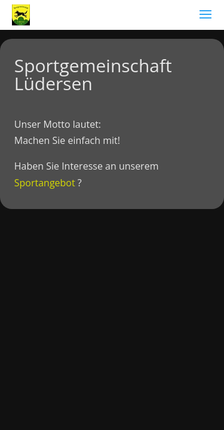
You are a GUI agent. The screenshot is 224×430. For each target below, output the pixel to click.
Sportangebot (44, 182)
